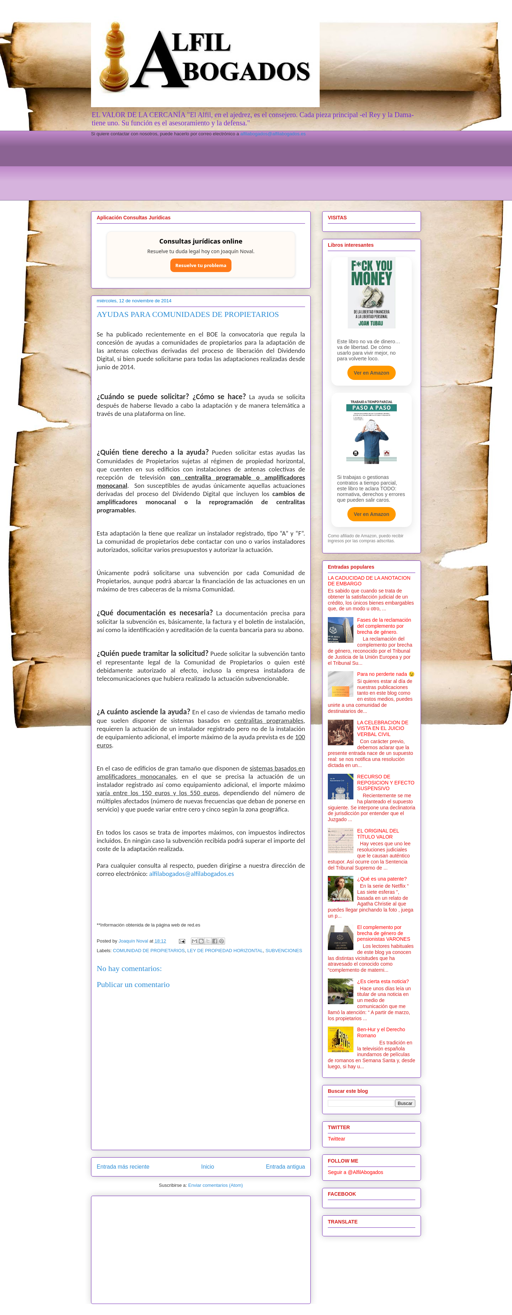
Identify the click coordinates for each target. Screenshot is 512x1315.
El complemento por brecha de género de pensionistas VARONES (383, 933)
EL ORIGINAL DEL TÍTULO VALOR (378, 834)
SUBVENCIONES (284, 950)
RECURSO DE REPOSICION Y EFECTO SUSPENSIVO (386, 783)
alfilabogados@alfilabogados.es (273, 133)
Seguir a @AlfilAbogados (355, 1172)
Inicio (207, 1167)
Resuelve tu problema (200, 265)
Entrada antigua (285, 1167)
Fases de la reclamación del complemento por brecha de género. (384, 626)
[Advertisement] (256, 177)
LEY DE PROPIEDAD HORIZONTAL (225, 950)
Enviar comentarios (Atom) (215, 1185)
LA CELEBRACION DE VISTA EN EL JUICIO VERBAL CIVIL (383, 728)
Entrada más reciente (123, 1167)
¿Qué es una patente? (382, 879)
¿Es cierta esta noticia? (383, 981)
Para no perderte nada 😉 (386, 674)
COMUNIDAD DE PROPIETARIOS (149, 950)
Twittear (336, 1139)
